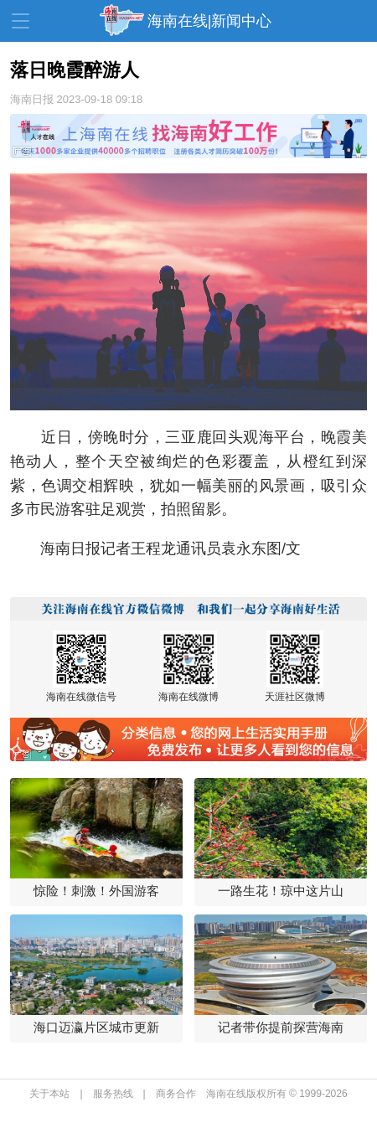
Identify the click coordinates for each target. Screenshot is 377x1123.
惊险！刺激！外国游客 (96, 890)
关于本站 (49, 1094)
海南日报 (32, 99)
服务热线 (113, 1094)
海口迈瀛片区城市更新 (96, 1027)
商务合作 (176, 1094)
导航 (20, 21)
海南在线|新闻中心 (209, 21)
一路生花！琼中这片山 (280, 890)
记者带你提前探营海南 (280, 1027)
